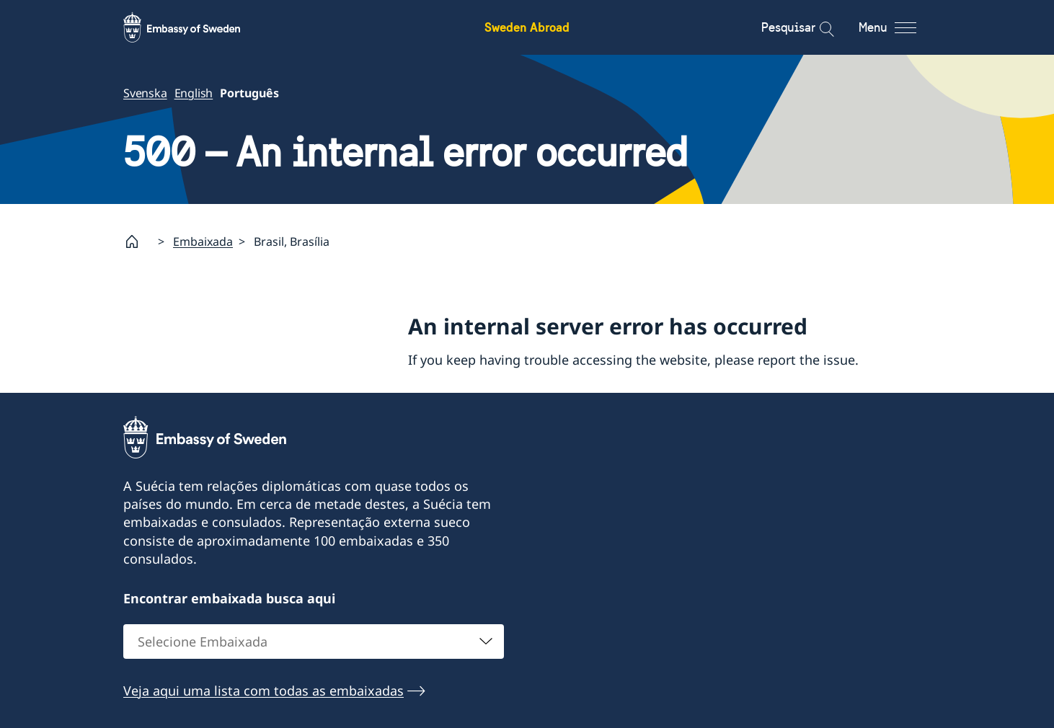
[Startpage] (137, 241)
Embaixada (203, 241)
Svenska (145, 93)
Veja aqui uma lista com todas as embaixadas (263, 689)
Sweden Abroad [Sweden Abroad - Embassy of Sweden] (527, 27)
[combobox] (313, 640)
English (193, 93)
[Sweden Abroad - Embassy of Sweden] (195, 27)
